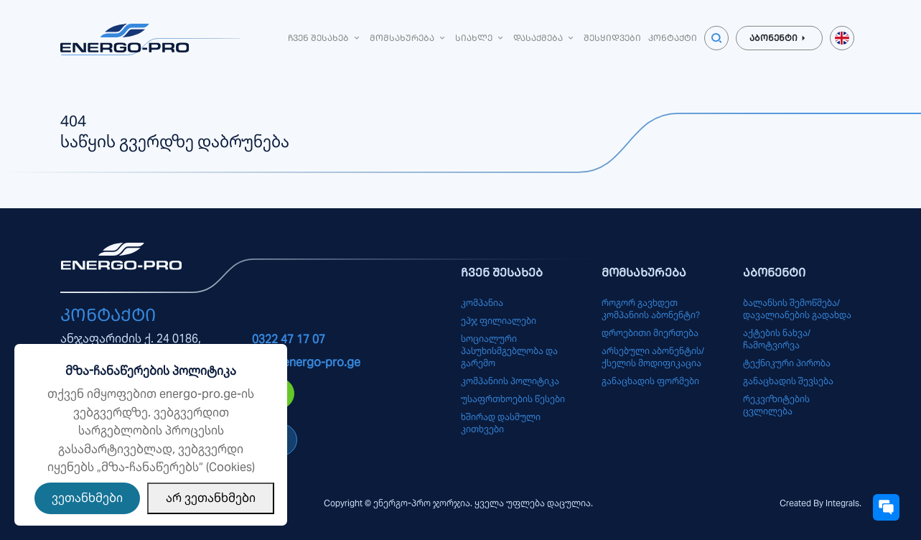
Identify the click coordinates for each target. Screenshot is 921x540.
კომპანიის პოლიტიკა (510, 381)
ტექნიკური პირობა (787, 363)
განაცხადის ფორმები (650, 381)
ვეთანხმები (87, 498)
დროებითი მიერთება (650, 332)
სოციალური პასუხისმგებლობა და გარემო (509, 350)
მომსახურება (409, 38)
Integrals (842, 503)
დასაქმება (544, 38)
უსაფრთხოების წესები (513, 399)
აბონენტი (779, 38)
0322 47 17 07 (288, 339)
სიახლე (480, 38)
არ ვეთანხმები (211, 498)
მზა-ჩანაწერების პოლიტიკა (150, 370)
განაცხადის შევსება (788, 381)
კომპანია (482, 302)
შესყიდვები (612, 38)
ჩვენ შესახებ (325, 38)
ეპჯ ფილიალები (498, 320)
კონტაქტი (672, 38)
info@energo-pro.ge (306, 362)
